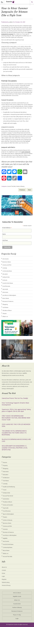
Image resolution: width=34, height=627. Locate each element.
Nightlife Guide (17, 596)
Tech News (5, 307)
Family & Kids (6, 277)
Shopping (5, 304)
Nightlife (5, 538)
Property (5, 465)
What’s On (17, 600)
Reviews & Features (7, 301)
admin (11, 22)
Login (3, 576)
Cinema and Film (6, 265)
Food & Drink (17, 603)
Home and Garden (8, 505)
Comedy (4, 268)
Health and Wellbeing (9, 486)
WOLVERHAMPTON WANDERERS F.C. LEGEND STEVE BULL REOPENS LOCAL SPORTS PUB (14, 448)
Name (4, 234)
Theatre (4, 313)
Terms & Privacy (6, 585)
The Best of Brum (7, 310)
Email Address (7, 228)
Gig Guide (5, 289)
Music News (5, 298)
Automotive (6, 499)
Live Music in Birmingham (9, 295)
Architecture (6, 477)
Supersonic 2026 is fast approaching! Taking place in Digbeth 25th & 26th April (16, 410)
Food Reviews (6, 286)
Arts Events (5, 259)
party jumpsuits (25, 152)
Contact (4, 570)
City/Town (5, 240)
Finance (5, 462)
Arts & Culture (17, 592)
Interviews (5, 292)
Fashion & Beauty (20, 186)
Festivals (4, 280)
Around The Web (11, 186)
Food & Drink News (7, 283)
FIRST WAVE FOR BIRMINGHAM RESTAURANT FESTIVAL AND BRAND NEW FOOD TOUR (16, 418)
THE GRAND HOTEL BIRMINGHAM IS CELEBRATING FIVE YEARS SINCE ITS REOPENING (14, 433)
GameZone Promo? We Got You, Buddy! (15, 398)
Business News (6, 262)
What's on (5, 316)
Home (3, 573)
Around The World (8, 496)
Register (4, 579)
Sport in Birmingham (8, 514)
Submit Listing (5, 582)
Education (5, 274)
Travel (4, 489)
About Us (4, 567)
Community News (7, 271)
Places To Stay (17, 615)
